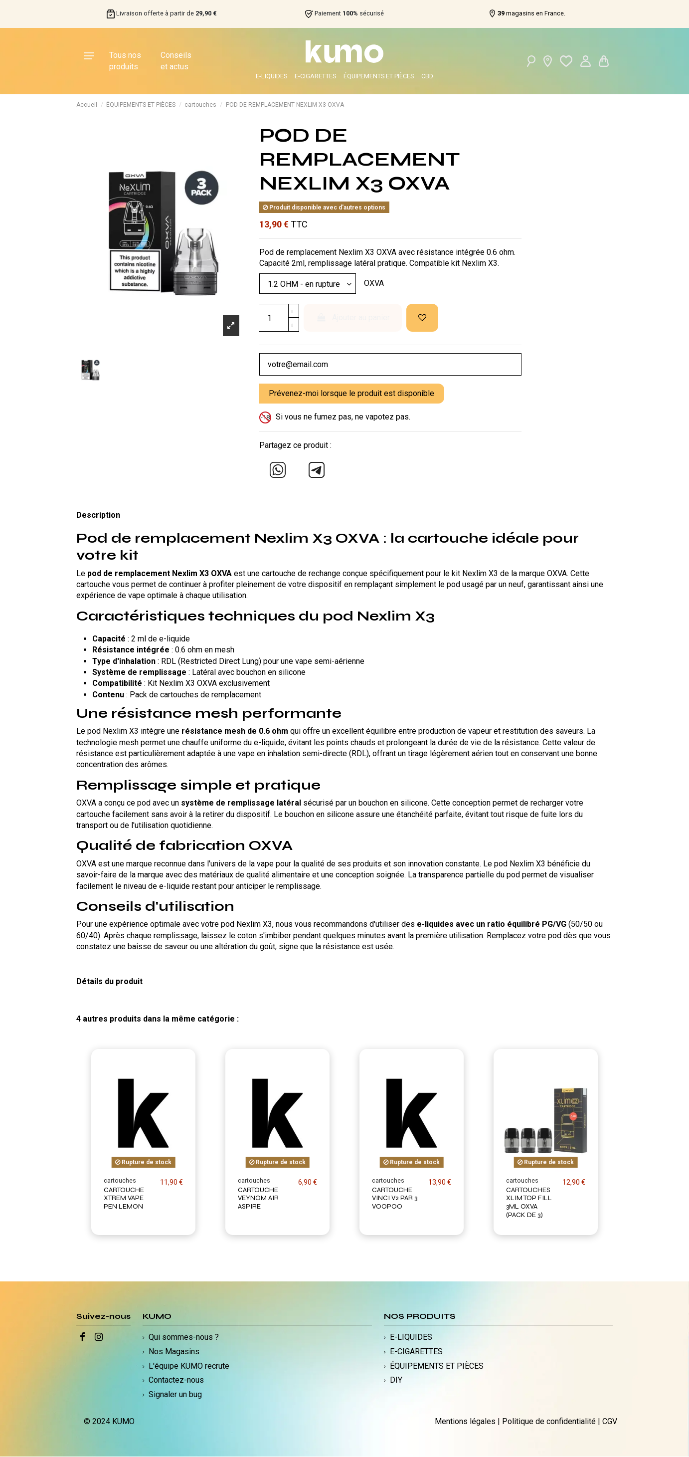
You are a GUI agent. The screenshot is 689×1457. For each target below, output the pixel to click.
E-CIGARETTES (315, 76)
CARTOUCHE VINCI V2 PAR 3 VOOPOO (394, 1198)
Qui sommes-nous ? (184, 1337)
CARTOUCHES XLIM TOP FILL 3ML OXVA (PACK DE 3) (529, 1202)
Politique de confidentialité (549, 1421)
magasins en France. (531, 13)
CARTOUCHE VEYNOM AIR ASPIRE (258, 1198)
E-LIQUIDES (271, 76)
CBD (427, 76)
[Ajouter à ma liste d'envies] (422, 318)
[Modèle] (307, 283)
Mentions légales (465, 1421)
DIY (396, 1380)
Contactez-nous (176, 1380)
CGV (609, 1421)
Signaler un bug (175, 1395)
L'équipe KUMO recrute (189, 1366)
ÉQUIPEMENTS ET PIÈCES (379, 76)
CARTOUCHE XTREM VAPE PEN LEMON (124, 1198)
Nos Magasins (174, 1352)
